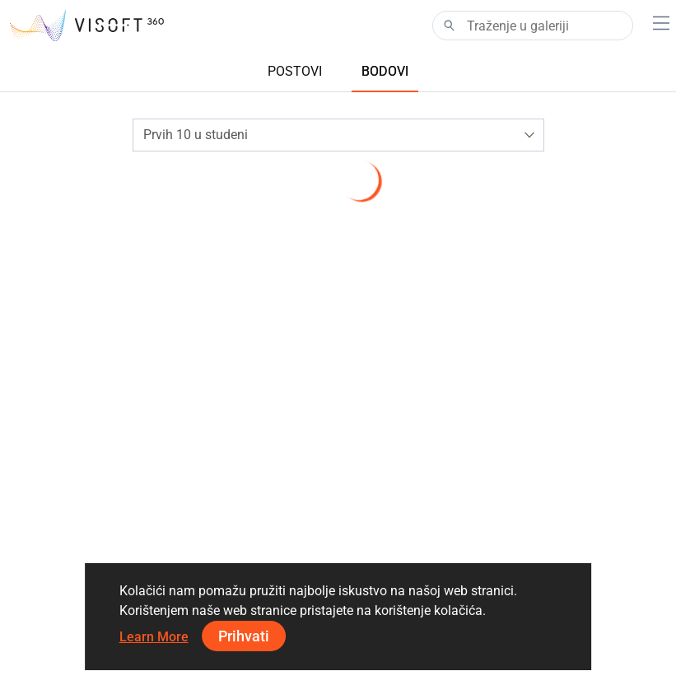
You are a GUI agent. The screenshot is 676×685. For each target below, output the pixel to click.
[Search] (532, 25)
